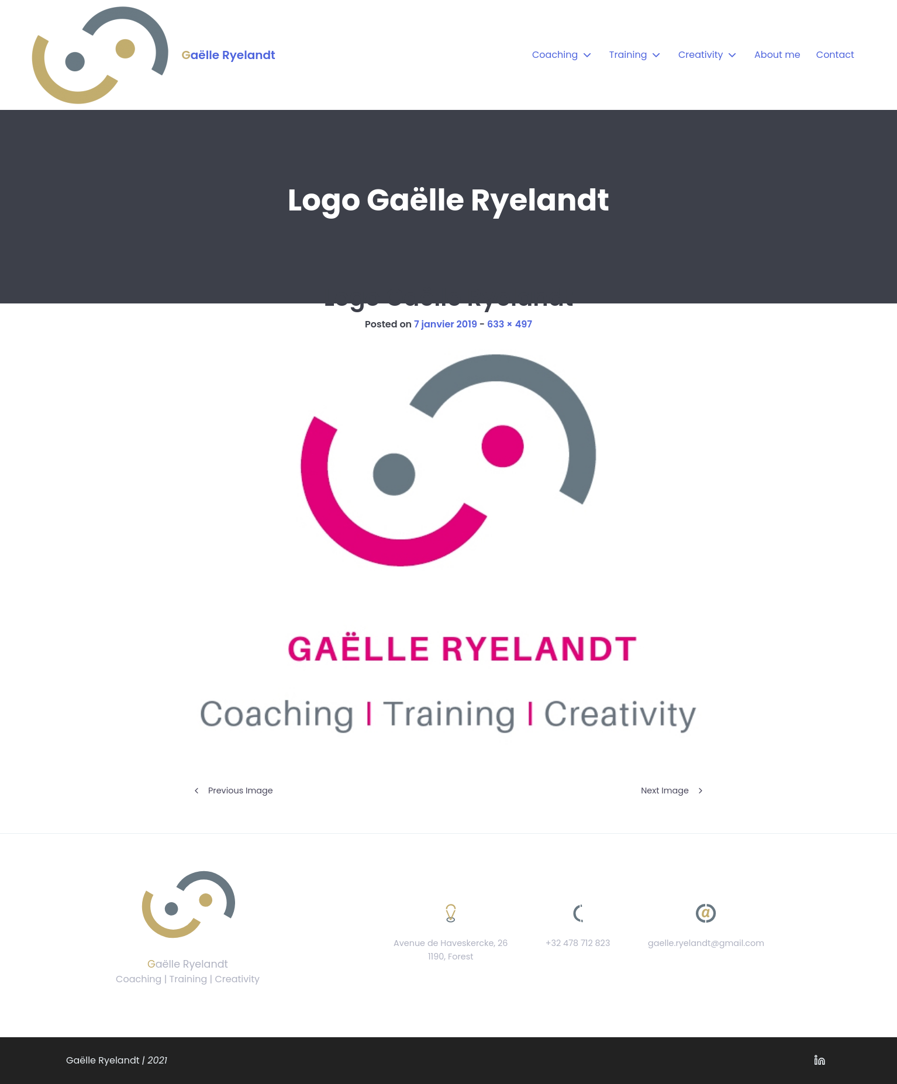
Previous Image (240, 790)
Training (628, 54)
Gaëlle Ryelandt (228, 55)
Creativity (700, 54)
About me (777, 54)
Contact (835, 54)
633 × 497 (509, 324)
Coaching (555, 54)
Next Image (665, 790)
